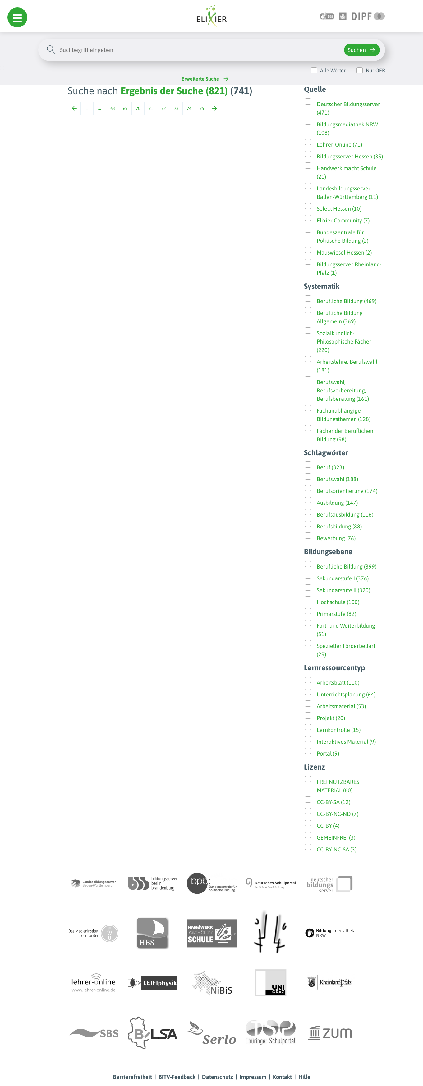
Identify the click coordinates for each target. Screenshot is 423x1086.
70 (138, 108)
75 (202, 108)
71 (151, 108)
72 (163, 108)
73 (176, 108)
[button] (17, 17)
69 (125, 108)
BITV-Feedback (177, 1077)
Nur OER (375, 70)
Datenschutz (217, 1077)
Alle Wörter (333, 70)
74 (189, 108)
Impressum (253, 1077)
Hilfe (304, 1077)
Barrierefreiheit (132, 1077)
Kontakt (282, 1077)
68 (112, 108)
